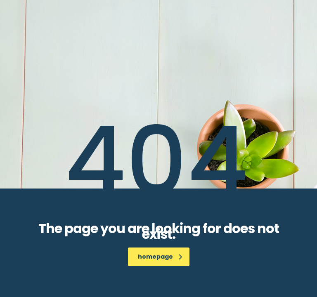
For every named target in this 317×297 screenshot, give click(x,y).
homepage (160, 256)
